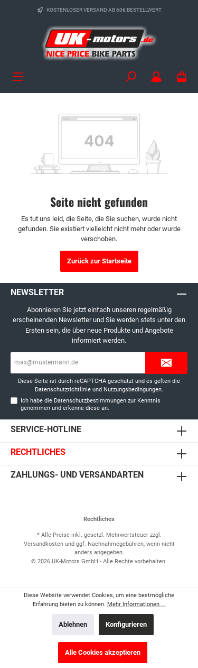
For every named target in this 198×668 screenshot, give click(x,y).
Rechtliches (38, 452)
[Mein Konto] (156, 77)
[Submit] (166, 363)
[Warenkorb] (181, 77)
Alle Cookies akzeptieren (102, 652)
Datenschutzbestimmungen (90, 400)
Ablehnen (73, 624)
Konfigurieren (126, 624)
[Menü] (18, 77)
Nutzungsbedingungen (132, 389)
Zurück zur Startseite (99, 261)
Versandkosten (43, 544)
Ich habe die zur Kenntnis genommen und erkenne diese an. (91, 404)
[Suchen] (131, 77)
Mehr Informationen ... (136, 604)
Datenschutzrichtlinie (63, 389)
